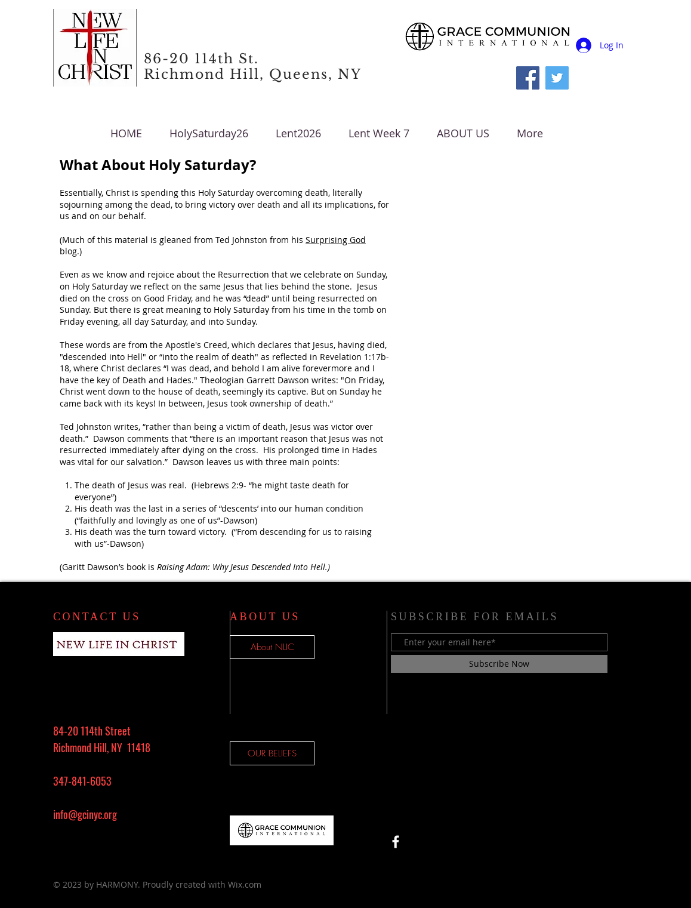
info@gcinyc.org (85, 814)
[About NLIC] (272, 647)
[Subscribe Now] (499, 664)
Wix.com (244, 884)
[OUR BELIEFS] (272, 753)
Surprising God (336, 239)
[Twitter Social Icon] (557, 78)
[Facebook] (527, 78)
